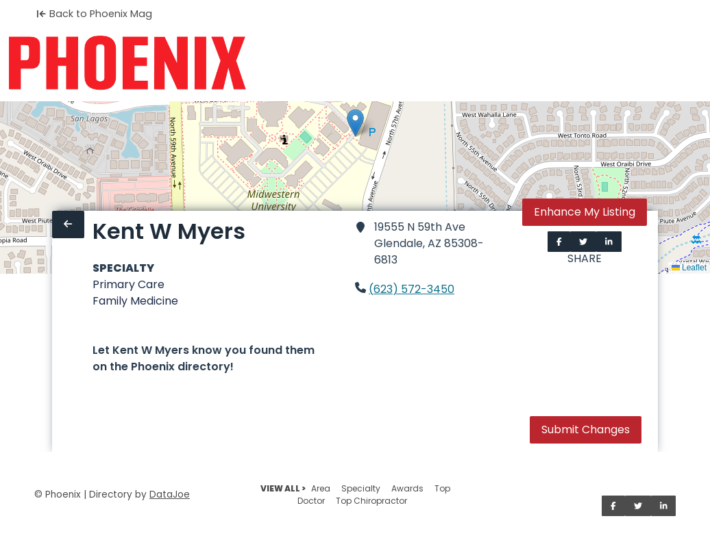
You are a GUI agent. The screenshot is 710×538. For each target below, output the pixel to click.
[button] (355, 123)
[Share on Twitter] (583, 241)
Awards (407, 488)
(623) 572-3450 (411, 289)
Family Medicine (135, 301)
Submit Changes (585, 429)
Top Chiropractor (371, 501)
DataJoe (169, 494)
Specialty (360, 488)
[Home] (127, 63)
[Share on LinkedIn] (609, 241)
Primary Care (128, 284)
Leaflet (689, 267)
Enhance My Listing (584, 212)
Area (320, 488)
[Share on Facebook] (559, 241)
